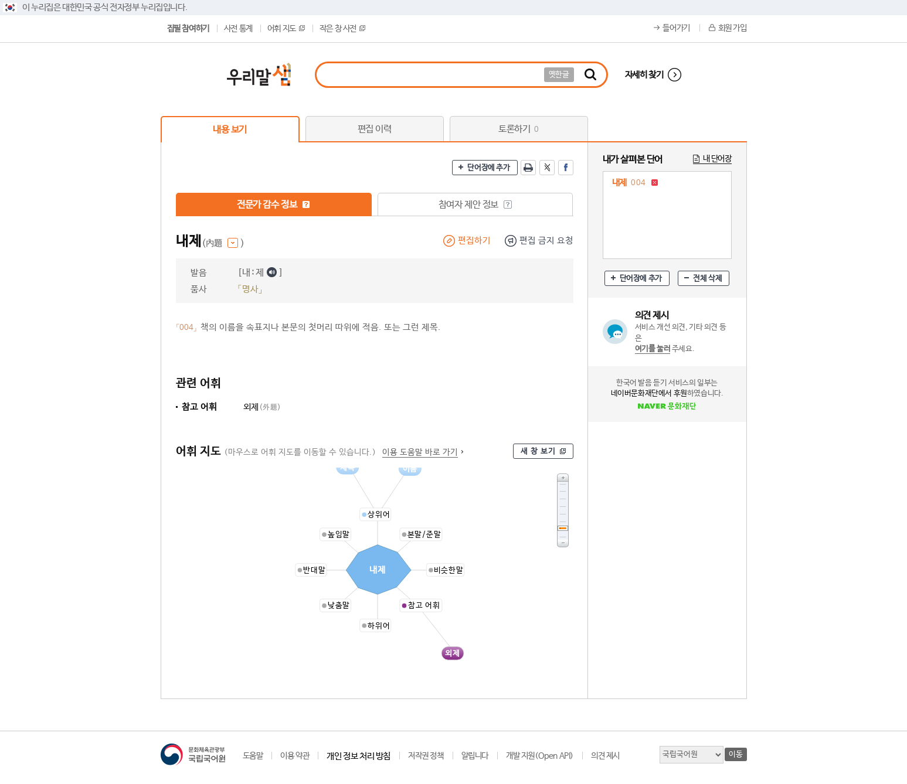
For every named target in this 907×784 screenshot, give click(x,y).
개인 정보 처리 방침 (358, 756)
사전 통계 (238, 28)
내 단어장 (717, 158)
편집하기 (474, 241)
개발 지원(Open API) (539, 756)
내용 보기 (230, 129)
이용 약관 (294, 756)
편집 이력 (375, 129)
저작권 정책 (426, 756)
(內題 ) (223, 243)
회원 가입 (732, 28)
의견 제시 (605, 756)
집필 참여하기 (188, 28)
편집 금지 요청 (546, 241)
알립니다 (474, 756)
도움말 (253, 756)
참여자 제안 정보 (475, 204)
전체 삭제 (707, 278)
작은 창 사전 (342, 28)
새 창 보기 (538, 451)
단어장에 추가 (488, 167)
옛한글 (559, 74)
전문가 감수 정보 (273, 204)
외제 (262, 407)
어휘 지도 (286, 28)
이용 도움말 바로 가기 (420, 452)
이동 (735, 754)
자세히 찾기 (644, 75)
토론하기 (518, 129)
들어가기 (676, 28)
